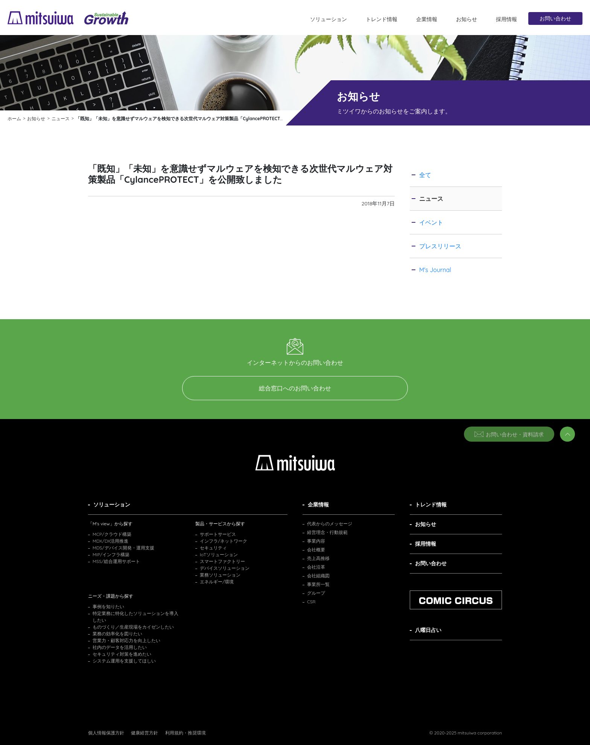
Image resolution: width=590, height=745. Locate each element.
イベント (431, 222)
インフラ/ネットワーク (223, 541)
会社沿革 (316, 567)
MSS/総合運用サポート (116, 561)
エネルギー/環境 (217, 581)
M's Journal (435, 270)
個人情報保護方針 (106, 733)
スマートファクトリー (222, 561)
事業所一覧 (318, 584)
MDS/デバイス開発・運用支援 (123, 548)
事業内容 (316, 541)
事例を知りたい (108, 606)
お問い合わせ (555, 18)
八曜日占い (428, 630)
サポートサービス (218, 534)
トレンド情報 (381, 19)
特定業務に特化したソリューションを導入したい (135, 616)
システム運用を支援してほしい (124, 661)
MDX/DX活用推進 (110, 541)
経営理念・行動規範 (327, 532)
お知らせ (466, 19)
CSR (311, 601)
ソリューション (328, 19)
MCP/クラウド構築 (112, 534)
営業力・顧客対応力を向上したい (126, 640)
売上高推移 (318, 558)
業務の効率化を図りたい (117, 633)
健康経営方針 (144, 733)
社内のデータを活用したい (120, 647)
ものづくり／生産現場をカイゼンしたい (133, 627)
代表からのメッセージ (329, 523)
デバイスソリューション (224, 568)
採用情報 (506, 19)
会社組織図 (318, 575)
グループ (316, 593)
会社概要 (316, 549)
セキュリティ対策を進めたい (122, 654)
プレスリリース (440, 246)
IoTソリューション (219, 554)
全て (425, 175)
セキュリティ (213, 548)
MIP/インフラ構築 (111, 554)
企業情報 (426, 19)
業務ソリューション (220, 575)
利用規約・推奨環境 (185, 733)
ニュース (431, 198)
